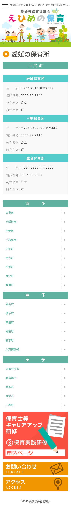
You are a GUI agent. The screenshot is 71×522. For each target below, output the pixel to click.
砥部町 (10, 340)
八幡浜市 (11, 221)
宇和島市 (11, 239)
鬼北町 (10, 275)
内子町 (10, 248)
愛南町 (10, 284)
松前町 (10, 331)
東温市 (10, 322)
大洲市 (10, 212)
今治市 (10, 396)
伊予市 (10, 313)
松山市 (10, 304)
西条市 (10, 387)
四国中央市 (12, 368)
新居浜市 (11, 378)
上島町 (10, 405)
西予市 (10, 230)
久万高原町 (12, 349)
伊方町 (10, 257)
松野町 (10, 266)
